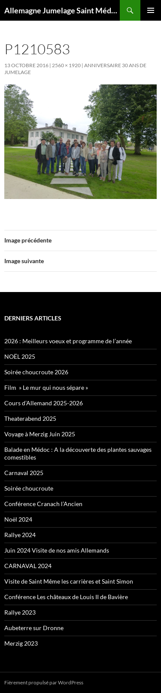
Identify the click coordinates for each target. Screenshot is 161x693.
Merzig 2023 (21, 643)
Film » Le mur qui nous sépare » (46, 387)
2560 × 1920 (66, 65)
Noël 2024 (18, 519)
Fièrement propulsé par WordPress (43, 682)
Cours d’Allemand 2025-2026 (43, 403)
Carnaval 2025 (23, 472)
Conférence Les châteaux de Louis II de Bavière (66, 596)
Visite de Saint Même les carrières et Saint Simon (68, 581)
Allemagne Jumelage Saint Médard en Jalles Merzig (62, 10)
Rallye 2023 (20, 612)
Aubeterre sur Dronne (34, 627)
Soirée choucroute (28, 488)
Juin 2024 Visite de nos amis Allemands (56, 550)
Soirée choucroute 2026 (36, 372)
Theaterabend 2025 (30, 418)
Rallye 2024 (20, 534)
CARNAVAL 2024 (28, 565)
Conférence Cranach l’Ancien (43, 503)
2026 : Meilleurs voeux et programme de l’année (68, 341)
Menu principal (150, 10)
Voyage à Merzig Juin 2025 (39, 434)
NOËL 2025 (19, 356)
